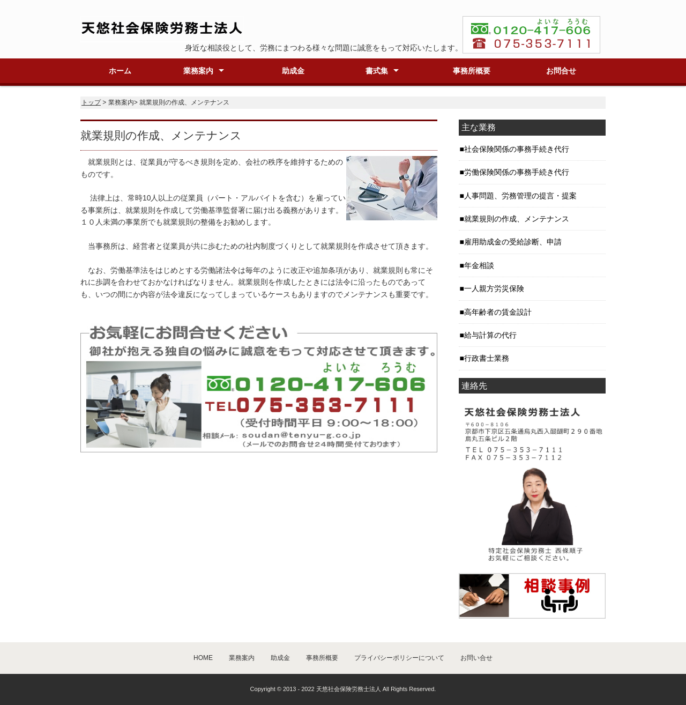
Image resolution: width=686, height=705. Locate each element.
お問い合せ (476, 658)
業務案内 (198, 70)
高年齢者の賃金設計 (498, 312)
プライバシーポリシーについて (399, 658)
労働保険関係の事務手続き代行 (516, 172)
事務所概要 (471, 70)
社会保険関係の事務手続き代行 (516, 149)
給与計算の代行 (490, 335)
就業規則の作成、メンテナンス (516, 218)
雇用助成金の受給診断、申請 (513, 242)
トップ (91, 102)
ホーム (120, 70)
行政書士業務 (486, 358)
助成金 (293, 70)
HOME (203, 658)
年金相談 (479, 265)
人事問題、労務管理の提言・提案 (520, 195)
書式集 (377, 70)
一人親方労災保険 (494, 288)
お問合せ (561, 70)
